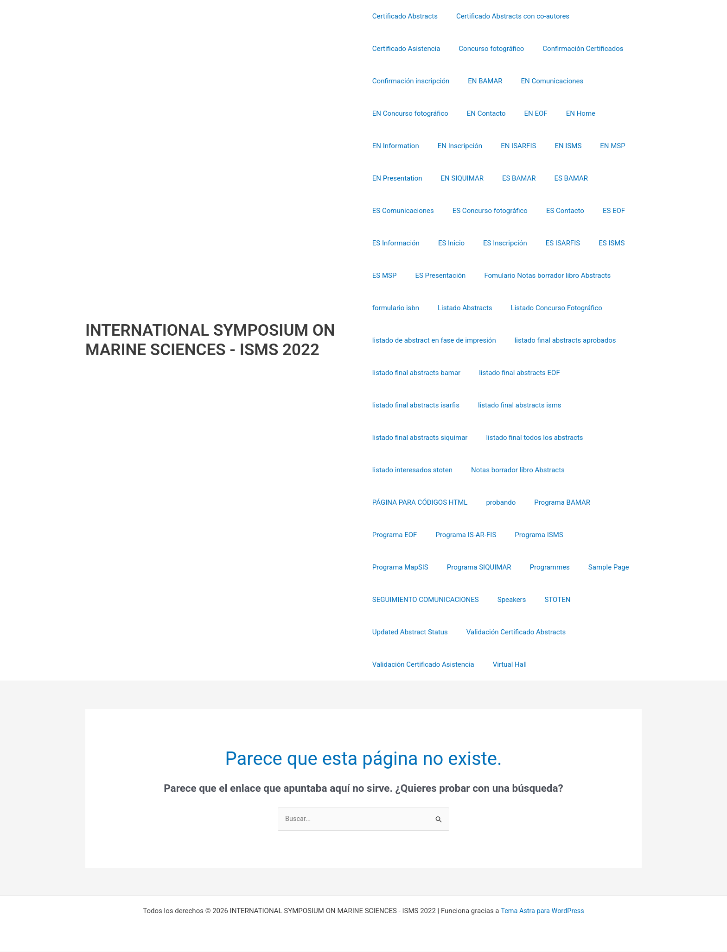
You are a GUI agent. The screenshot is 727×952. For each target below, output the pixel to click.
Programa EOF (394, 535)
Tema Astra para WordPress (542, 911)
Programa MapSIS (596, 535)
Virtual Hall (505, 664)
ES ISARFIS (549, 243)
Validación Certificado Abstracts (511, 632)
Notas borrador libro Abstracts (513, 470)
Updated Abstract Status (410, 632)
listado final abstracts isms (515, 405)
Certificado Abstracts (405, 16)
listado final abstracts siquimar (420, 437)
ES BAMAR (510, 178)
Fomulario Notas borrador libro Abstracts (538, 275)
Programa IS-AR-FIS (461, 535)
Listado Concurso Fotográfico (547, 308)
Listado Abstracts (460, 308)
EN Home (566, 113)
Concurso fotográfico (486, 48)
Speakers (507, 599)
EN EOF (526, 113)
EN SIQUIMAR (457, 178)
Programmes (471, 567)
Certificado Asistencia (406, 48)
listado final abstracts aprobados (561, 340)
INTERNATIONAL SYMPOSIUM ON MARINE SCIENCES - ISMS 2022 (210, 340)
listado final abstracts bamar (416, 373)
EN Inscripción (455, 146)
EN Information (395, 146)
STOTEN (548, 599)
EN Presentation (397, 178)
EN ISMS (554, 146)
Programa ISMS (529, 535)
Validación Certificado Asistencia (423, 664)
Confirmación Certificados (573, 48)
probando (496, 502)
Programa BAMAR (553, 502)
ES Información (396, 243)
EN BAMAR (480, 81)
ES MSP (384, 275)
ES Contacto (556, 211)
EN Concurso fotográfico (410, 113)
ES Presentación (435, 275)
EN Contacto (481, 113)
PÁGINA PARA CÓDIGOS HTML (420, 502)
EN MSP (593, 146)
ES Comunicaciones (403, 211)
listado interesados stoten (412, 470)
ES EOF (600, 211)
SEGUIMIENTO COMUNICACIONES (425, 599)
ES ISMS (593, 243)
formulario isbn (395, 308)
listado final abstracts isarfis (415, 405)
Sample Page (524, 567)
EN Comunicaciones (543, 81)
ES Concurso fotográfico (485, 211)
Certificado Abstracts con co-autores (508, 16)
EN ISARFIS (509, 146)
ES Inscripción (496, 243)
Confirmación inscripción (410, 81)
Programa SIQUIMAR (404, 567)
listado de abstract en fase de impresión (434, 340)
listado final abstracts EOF (514, 373)
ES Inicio (447, 243)
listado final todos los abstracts (529, 437)
